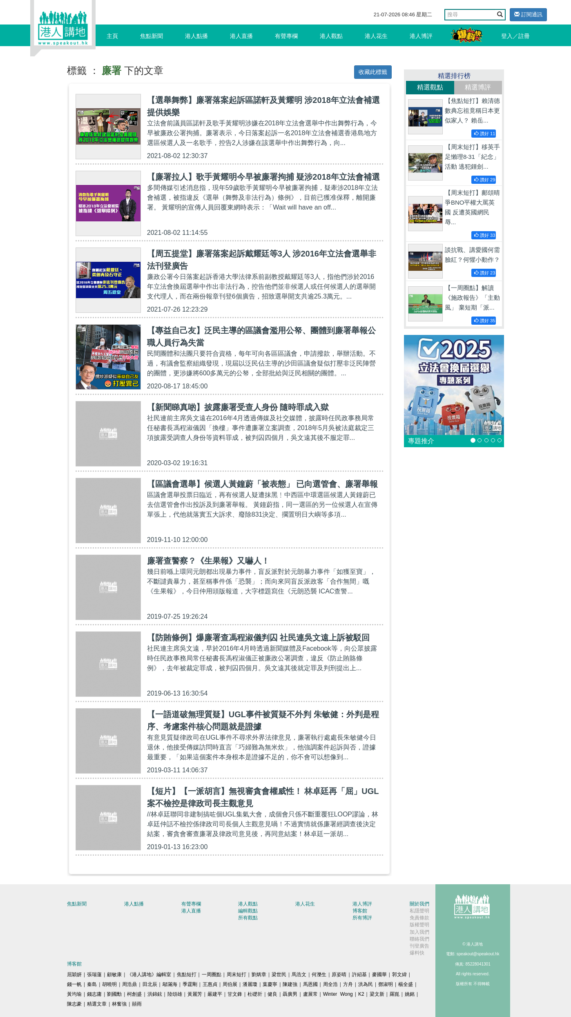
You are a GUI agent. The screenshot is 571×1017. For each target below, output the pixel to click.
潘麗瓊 (250, 984)
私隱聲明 (419, 911)
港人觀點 (331, 36)
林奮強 (119, 1004)
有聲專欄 (286, 36)
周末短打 (236, 974)
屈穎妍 (74, 974)
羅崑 (394, 994)
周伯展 (230, 984)
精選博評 (478, 87)
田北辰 (150, 984)
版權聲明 (419, 925)
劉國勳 (114, 994)
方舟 (348, 984)
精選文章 (97, 1004)
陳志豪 (74, 1004)
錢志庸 (94, 994)
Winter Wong (338, 994)
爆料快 (417, 953)
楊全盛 (405, 984)
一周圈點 (211, 974)
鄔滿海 (170, 984)
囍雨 (137, 1004)
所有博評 (362, 918)
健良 (272, 994)
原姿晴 (339, 974)
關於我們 (419, 904)
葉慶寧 (270, 984)
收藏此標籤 (373, 72)
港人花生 (376, 36)
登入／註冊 (515, 36)
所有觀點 (248, 918)
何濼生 (319, 974)
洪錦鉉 (154, 994)
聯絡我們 (419, 939)
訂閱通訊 (528, 14)
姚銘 (410, 994)
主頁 (112, 36)
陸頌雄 (174, 994)
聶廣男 (290, 994)
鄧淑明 (385, 984)
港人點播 (196, 36)
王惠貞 (210, 984)
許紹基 (359, 974)
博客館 (359, 911)
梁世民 (279, 974)
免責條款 (419, 918)
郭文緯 (399, 974)
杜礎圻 (255, 994)
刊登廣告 (419, 946)
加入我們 (419, 932)
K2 (361, 994)
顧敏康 (114, 974)
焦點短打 (186, 974)
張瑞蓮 (94, 974)
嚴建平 (214, 994)
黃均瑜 (74, 994)
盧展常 (310, 994)
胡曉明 (109, 984)
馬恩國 (310, 984)
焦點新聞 (151, 36)
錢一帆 (74, 984)
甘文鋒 (235, 994)
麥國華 (379, 974)
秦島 (92, 984)
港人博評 (421, 36)
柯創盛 (134, 994)
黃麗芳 (194, 994)
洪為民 (365, 984)
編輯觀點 (248, 911)
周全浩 (330, 984)
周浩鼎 (129, 984)
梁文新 (377, 994)
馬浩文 (299, 974)
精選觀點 (430, 87)
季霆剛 (190, 984)
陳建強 (290, 984)
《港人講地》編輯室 (149, 974)
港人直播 (241, 36)
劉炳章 (259, 974)
